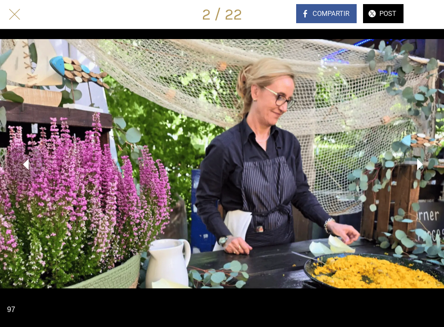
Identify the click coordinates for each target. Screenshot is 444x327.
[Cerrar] (14, 14)
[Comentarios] (429, 14)
